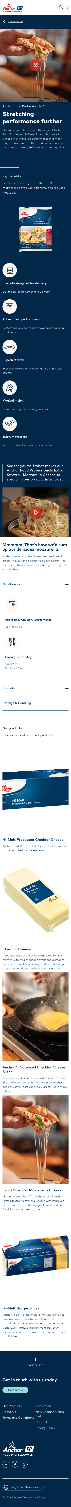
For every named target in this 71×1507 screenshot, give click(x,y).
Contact (41, 1422)
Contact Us (15, 1390)
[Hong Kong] (4, 21)
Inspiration (43, 1406)
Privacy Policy (45, 1428)
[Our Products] (15, 21)
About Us (9, 1411)
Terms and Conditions (18, 1417)
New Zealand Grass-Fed (50, 1414)
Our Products (12, 1406)
